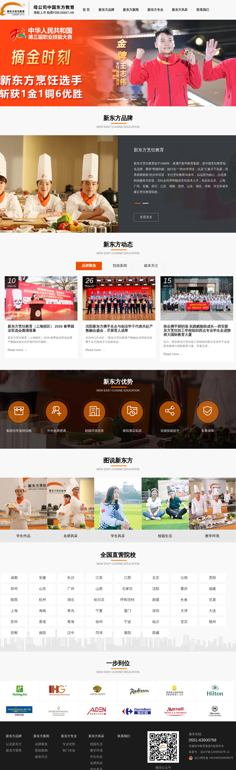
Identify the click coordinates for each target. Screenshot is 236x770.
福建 (212, 589)
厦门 (127, 611)
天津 (184, 611)
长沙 (70, 578)
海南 (42, 611)
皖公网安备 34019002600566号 (214, 757)
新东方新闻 (131, 9)
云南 (184, 578)
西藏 (155, 633)
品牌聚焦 (41, 744)
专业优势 (69, 744)
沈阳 (155, 589)
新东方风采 (180, 9)
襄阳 (127, 633)
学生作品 (96, 756)
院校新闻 (41, 750)
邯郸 (14, 633)
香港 (42, 622)
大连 (212, 611)
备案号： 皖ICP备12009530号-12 (209, 751)
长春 (184, 600)
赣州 (212, 622)
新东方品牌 (106, 9)
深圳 (155, 611)
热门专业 (69, 750)
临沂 (155, 622)
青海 (70, 622)
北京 (155, 578)
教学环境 (96, 750)
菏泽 (99, 633)
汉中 (70, 633)
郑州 (14, 589)
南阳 (42, 633)
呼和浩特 (127, 600)
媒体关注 (41, 756)
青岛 (70, 611)
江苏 (99, 578)
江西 (127, 578)
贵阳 (212, 578)
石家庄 (127, 589)
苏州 (14, 622)
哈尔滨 (99, 600)
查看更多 (146, 217)
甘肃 (212, 600)
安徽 (42, 578)
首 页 (86, 9)
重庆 (184, 589)
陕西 (14, 600)
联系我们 (202, 9)
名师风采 (96, 763)
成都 (14, 578)
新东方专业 (155, 9)
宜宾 (184, 622)
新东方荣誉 (14, 750)
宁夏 (99, 611)
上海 (14, 611)
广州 (70, 589)
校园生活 (96, 744)
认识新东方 (14, 744)
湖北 (70, 600)
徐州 (99, 622)
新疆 (155, 600)
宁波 (127, 622)
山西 (99, 589)
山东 (42, 589)
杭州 (42, 600)
